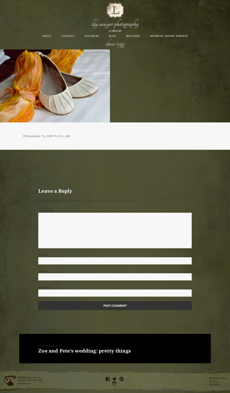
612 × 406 (63, 136)
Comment (47, 211)
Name (44, 255)
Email (44, 271)
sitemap (214, 384)
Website (44, 287)
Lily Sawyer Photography (115, 24)
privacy (213, 381)
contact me (24, 383)
